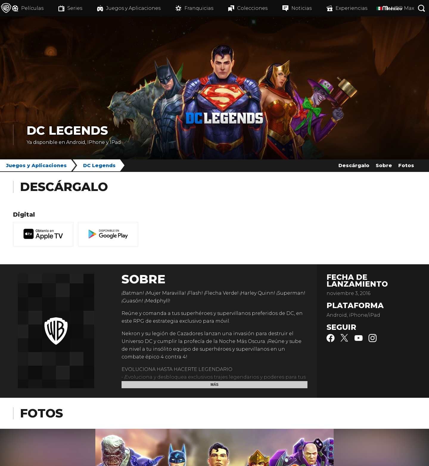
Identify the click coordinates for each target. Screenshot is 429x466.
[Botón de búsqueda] (421, 8)
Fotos (406, 165)
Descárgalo (353, 165)
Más (215, 385)
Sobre (384, 165)
